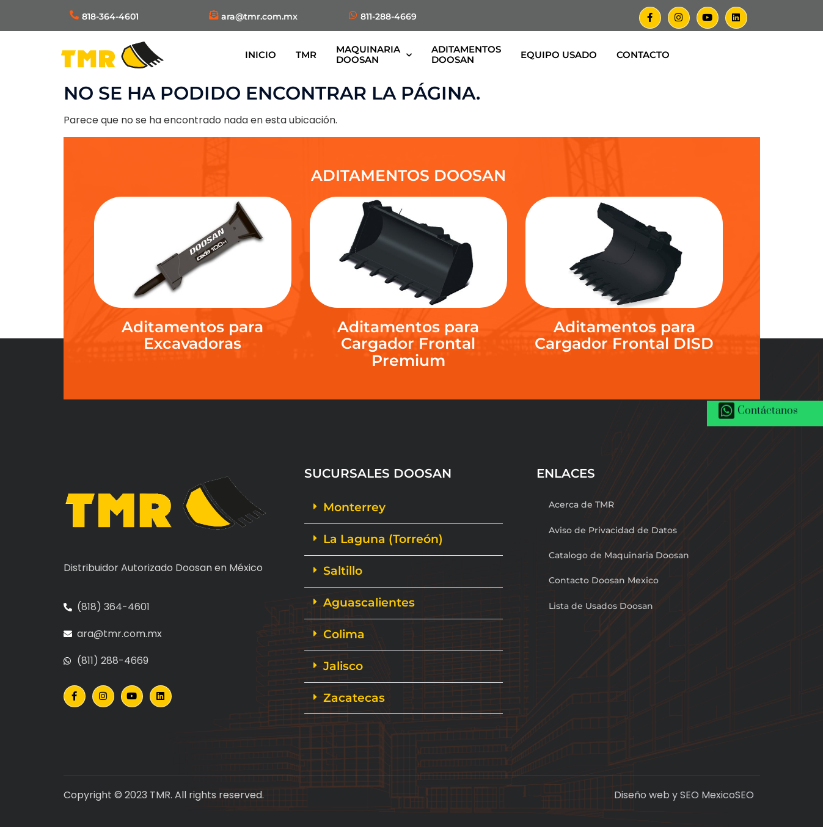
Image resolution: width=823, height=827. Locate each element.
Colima (344, 634)
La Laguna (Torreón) (383, 539)
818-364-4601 (110, 16)
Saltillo (342, 571)
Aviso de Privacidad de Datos (613, 530)
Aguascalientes (369, 603)
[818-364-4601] (74, 15)
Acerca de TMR (581, 504)
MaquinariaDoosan (374, 54)
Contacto (643, 54)
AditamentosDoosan (466, 54)
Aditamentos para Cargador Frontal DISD (624, 335)
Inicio (260, 54)
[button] (403, 508)
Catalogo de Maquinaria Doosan (619, 555)
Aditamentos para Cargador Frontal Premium (408, 344)
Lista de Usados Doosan (601, 605)
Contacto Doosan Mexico (604, 580)
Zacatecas (354, 698)
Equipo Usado (559, 54)
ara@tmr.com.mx (259, 16)
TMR (306, 54)
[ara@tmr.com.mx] (213, 15)
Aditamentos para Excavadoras (192, 335)
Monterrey (354, 507)
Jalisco (343, 666)
